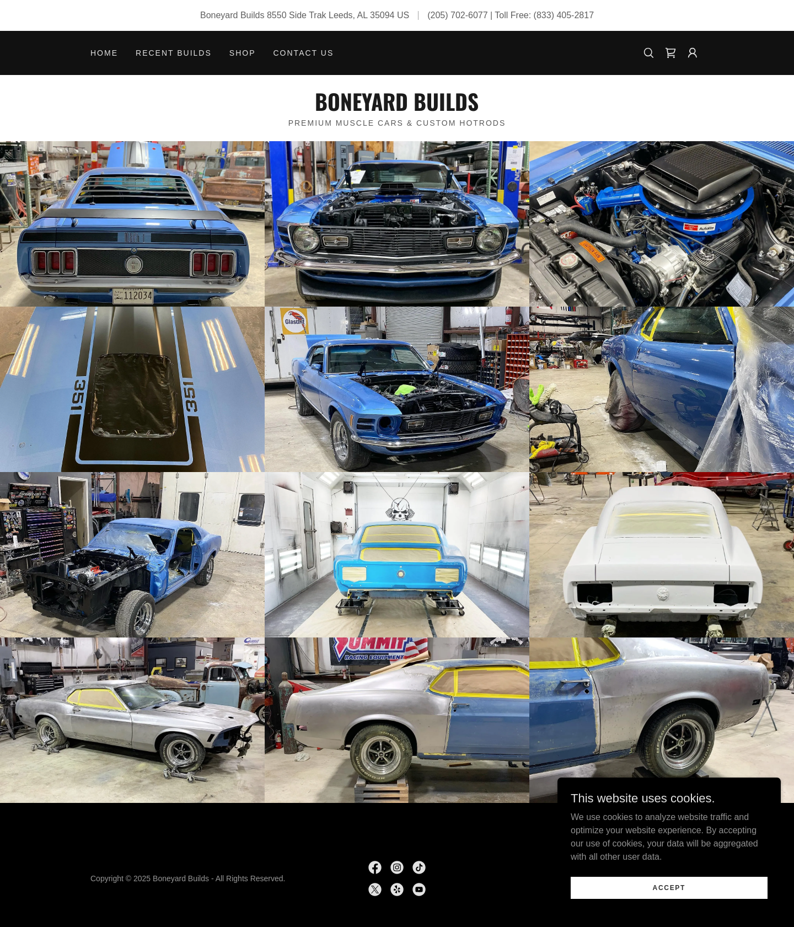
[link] (670, 53)
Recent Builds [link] (174, 53)
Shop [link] (242, 53)
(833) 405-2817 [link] (564, 15)
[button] (693, 53)
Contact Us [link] (303, 53)
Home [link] (104, 53)
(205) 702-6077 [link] (457, 15)
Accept (670, 903)
